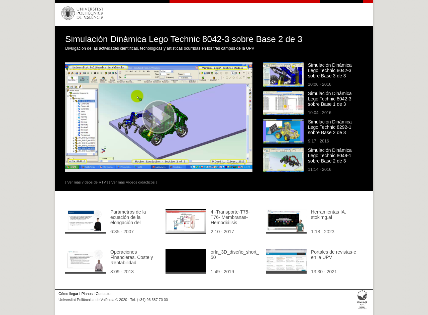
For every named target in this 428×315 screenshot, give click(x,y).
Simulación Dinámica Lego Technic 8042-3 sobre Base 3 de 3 (330, 70)
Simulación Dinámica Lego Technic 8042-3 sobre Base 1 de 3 (330, 99)
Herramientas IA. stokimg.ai (328, 214)
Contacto (103, 294)
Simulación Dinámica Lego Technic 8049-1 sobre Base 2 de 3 (330, 155)
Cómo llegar (68, 294)
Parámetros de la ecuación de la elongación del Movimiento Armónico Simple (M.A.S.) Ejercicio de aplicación (133, 225)
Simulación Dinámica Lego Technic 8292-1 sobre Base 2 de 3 (330, 127)
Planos (86, 294)
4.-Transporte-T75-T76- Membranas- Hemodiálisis (230, 217)
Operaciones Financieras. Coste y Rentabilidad (131, 257)
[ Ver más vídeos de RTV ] (86, 182)
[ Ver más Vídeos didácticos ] (133, 182)
